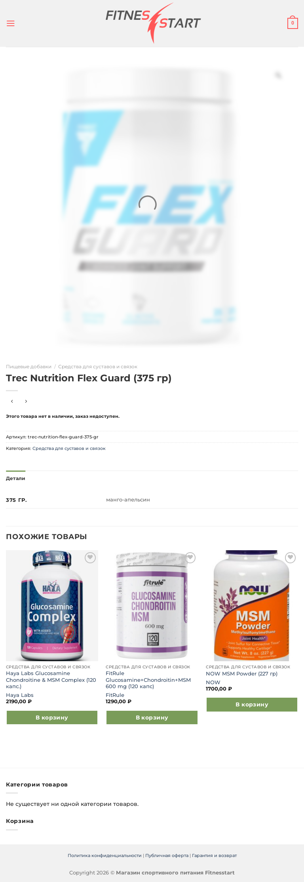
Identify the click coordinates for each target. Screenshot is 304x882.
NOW (213, 682)
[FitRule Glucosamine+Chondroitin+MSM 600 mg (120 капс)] (152, 604)
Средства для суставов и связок (97, 366)
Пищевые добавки (28, 366)
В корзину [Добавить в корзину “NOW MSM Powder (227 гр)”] (252, 704)
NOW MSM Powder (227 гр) (241, 673)
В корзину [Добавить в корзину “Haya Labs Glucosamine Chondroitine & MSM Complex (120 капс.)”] (52, 716)
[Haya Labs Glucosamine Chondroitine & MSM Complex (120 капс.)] (52, 604)
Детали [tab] (15, 478)
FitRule (115, 694)
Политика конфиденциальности (105, 854)
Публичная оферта (166, 854)
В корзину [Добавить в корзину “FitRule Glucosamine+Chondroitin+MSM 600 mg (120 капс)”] (152, 716)
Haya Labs (20, 694)
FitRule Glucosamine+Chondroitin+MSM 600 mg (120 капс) (148, 679)
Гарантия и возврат (214, 854)
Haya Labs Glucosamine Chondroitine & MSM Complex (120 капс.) (51, 679)
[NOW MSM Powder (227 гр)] (252, 604)
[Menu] (10, 23)
